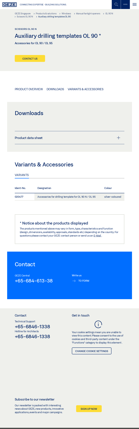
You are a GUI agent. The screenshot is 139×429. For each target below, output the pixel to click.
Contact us (30, 58)
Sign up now (89, 408)
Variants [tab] (22, 175)
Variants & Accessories (86, 89)
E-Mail (98, 235)
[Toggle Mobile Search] (116, 4)
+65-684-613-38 (34, 280)
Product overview (29, 89)
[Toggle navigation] (134, 4)
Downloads (55, 89)
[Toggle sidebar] (125, 4)
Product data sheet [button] (67, 138)
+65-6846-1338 (32, 326)
